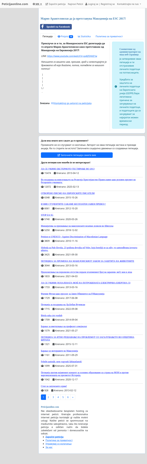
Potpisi (65, 36)
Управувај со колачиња (58, 443)
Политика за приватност (109, 36)
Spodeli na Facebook (55, 26)
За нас (49, 447)
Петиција (47, 36)
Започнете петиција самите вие (77, 155)
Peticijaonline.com (15, 4)
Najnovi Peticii (75, 4)
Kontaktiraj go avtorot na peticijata (71, 103)
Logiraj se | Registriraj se (100, 4)
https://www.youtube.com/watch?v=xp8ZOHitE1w (72, 56)
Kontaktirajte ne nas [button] (128, 4)
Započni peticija (55, 4)
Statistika (84, 36)
